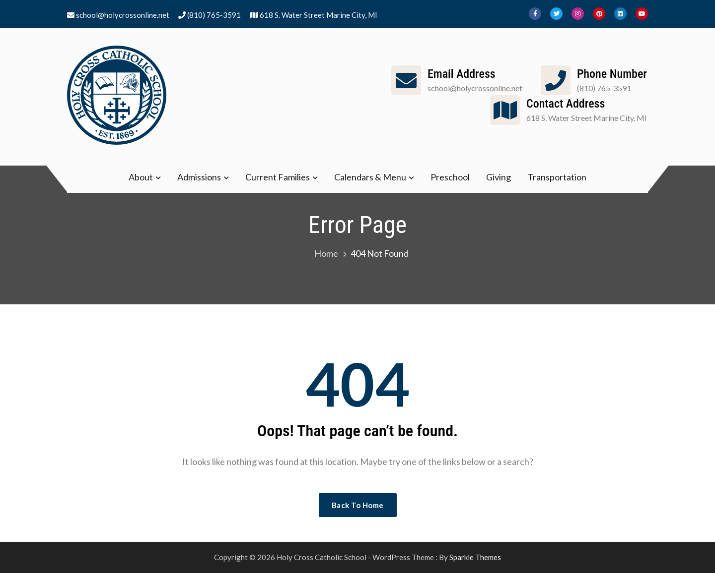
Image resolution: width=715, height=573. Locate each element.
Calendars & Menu (370, 177)
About (141, 177)
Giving (498, 177)
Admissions (199, 177)
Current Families (277, 177)
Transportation (556, 177)
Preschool (450, 177)
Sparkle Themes (475, 557)
